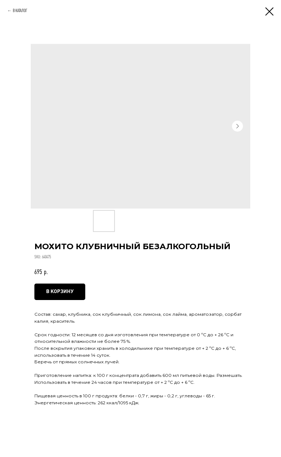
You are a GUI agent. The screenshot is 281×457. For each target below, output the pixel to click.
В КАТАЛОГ (20, 10)
